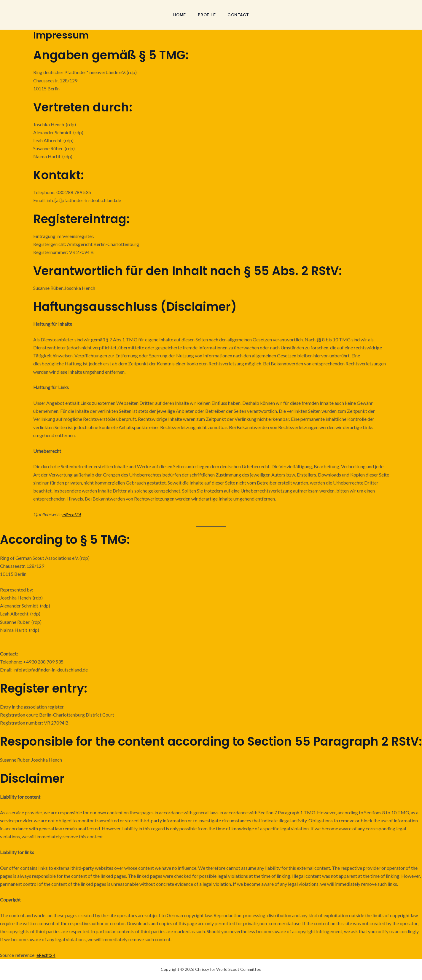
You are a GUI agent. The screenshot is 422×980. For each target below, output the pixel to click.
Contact (239, 15)
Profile (207, 15)
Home (178, 15)
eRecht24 (72, 514)
